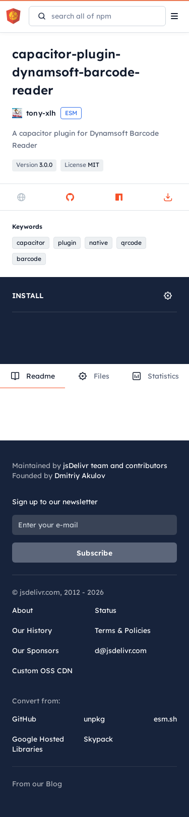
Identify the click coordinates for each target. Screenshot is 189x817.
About (22, 610)
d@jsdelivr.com (121, 650)
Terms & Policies (123, 630)
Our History (32, 630)
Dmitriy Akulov (79, 475)
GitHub (24, 718)
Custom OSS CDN (42, 670)
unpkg (94, 718)
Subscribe (94, 553)
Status (105, 610)
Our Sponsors (35, 650)
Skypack (98, 739)
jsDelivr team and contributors (115, 465)
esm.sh (165, 718)
